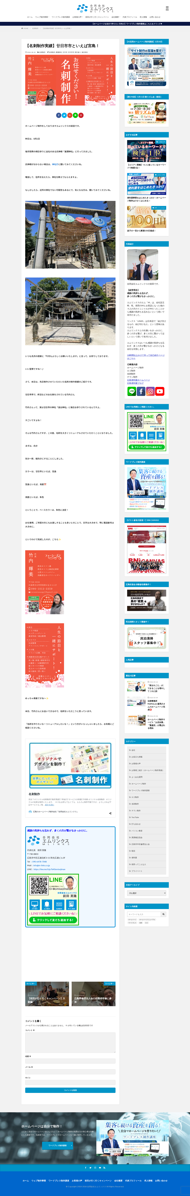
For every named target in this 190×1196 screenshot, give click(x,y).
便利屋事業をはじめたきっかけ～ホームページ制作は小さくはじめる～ (146, 199)
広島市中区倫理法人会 (141, 844)
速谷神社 (85, 52)
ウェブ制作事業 (41, 17)
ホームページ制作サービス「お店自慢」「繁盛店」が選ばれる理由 (156, 723)
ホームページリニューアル (147, 919)
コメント (30, 1030)
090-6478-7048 (39, 861)
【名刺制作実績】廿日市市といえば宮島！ (57, 28)
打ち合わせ (136, 824)
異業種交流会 (137, 837)
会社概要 (115, 17)
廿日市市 (71, 52)
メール (29, 1067)
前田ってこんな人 (160, 208)
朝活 (133, 851)
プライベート (137, 871)
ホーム (30, 17)
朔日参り (78, 52)
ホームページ (132, 919)
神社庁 (55, 164)
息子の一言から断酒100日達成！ (141, 230)
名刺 (140, 923)
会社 (133, 750)
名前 (28, 1056)
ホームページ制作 (139, 784)
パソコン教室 (137, 831)
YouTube (135, 817)
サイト (28, 1078)
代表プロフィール (130, 17)
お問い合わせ (155, 17)
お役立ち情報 (161, 175)
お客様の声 (76, 17)
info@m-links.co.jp (41, 865)
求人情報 (143, 17)
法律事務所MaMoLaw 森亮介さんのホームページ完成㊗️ (156, 705)
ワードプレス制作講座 (61, 17)
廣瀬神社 (59, 52)
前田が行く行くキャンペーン (97, 17)
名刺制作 (35, 28)
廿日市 (65, 52)
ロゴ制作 (135, 797)
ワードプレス (132, 923)
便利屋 (134, 857)
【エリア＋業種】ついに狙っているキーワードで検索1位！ (146, 166)
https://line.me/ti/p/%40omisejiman (49, 869)
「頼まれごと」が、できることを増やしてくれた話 (156, 688)
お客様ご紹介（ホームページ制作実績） (148, 770)
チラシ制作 (136, 810)
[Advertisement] (47, 953)
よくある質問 (137, 777)
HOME (26, 28)
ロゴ (146, 923)
